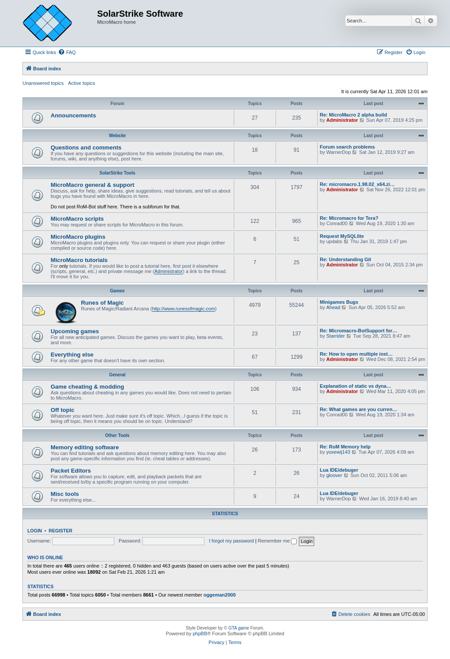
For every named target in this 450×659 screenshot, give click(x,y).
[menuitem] (67, 52)
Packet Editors (71, 470)
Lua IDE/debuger (339, 470)
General (117, 374)
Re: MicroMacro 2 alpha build (353, 114)
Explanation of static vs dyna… (356, 386)
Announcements (73, 115)
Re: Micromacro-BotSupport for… (358, 330)
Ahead (333, 307)
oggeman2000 (219, 594)
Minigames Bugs (339, 302)
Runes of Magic (102, 302)
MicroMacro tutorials (79, 260)
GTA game (239, 628)
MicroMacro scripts (77, 218)
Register (61, 530)
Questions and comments (86, 147)
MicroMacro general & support (92, 185)
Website (117, 135)
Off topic (62, 410)
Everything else (72, 354)
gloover (334, 475)
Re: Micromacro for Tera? (349, 218)
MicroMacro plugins (78, 236)
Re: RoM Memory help (345, 446)
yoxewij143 (338, 452)
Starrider (335, 336)
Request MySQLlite (342, 236)
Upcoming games (75, 331)
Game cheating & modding (87, 386)
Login (34, 530)
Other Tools (117, 435)
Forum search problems (347, 146)
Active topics (81, 83)
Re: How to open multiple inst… (356, 354)
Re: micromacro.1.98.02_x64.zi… (357, 184)
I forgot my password (231, 540)
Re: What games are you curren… (358, 409)
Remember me (277, 540)
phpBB (199, 633)
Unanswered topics (43, 83)
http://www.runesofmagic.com (183, 308)
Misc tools (65, 494)
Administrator (342, 120)
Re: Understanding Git (345, 259)
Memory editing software (85, 447)
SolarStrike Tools (117, 173)
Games (117, 290)
